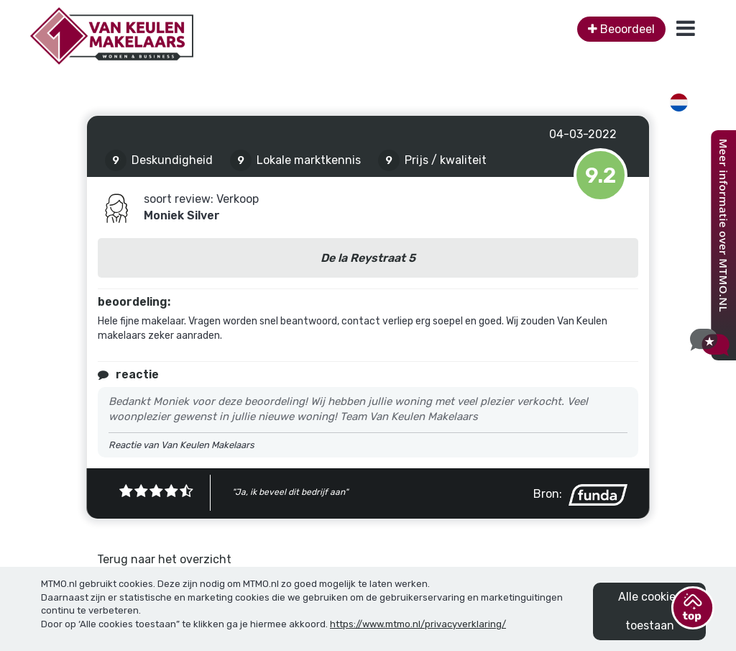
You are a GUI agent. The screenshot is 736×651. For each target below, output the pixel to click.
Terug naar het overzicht (164, 559)
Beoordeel (621, 29)
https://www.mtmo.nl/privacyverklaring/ (418, 624)
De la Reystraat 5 (368, 258)
